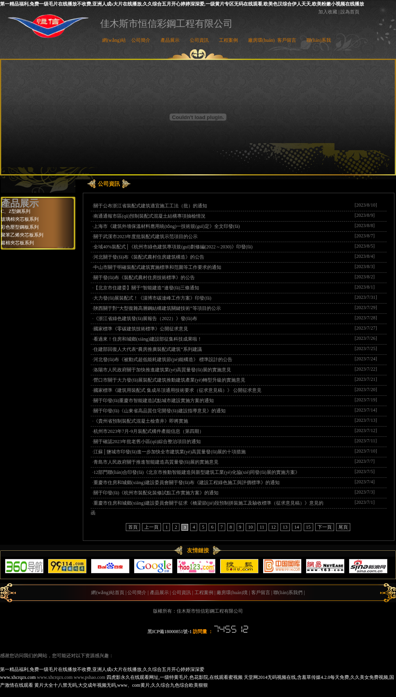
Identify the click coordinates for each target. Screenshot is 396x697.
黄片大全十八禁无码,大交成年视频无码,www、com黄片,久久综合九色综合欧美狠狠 (121, 685)
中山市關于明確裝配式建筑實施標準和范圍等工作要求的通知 (157, 267)
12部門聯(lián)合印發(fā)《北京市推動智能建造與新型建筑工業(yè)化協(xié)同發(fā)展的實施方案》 (196, 472)
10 (250, 527)
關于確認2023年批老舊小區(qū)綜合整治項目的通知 (147, 441)
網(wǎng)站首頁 (107, 592)
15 (308, 527)
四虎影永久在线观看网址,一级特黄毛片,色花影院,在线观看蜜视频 (174, 677)
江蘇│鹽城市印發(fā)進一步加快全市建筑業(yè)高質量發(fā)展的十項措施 (169, 452)
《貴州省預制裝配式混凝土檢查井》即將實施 (140, 421)
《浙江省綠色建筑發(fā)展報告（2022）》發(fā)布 (145, 318)
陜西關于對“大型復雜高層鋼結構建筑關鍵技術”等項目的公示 (157, 308)
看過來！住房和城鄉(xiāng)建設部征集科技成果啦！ (147, 339)
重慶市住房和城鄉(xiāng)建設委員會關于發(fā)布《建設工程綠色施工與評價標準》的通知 (186, 482)
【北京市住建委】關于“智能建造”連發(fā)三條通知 (146, 288)
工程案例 (228, 40)
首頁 (133, 527)
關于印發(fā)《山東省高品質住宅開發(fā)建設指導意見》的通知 (159, 411)
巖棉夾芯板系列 (17, 243)
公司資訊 (199, 40)
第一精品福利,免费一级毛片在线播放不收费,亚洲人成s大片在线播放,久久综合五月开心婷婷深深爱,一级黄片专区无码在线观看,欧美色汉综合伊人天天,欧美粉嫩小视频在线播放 (182, 4)
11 (262, 527)
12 (273, 527)
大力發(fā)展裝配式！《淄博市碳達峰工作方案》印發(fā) (152, 298)
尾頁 (343, 527)
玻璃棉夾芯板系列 (20, 219)
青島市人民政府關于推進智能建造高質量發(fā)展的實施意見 (156, 462)
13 (285, 527)
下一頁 (325, 527)
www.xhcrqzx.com (18, 677)
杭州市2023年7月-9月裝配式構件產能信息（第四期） (148, 431)
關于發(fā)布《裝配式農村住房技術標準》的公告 (144, 277)
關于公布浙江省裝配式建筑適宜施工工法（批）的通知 (150, 206)
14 (296, 527)
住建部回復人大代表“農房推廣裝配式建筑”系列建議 (147, 349)
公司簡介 (140, 40)
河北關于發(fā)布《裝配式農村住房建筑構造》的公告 (148, 257)
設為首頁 (349, 12)
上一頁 (151, 527)
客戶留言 (286, 40)
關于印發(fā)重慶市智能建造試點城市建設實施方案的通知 (153, 400)
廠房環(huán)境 (232, 592)
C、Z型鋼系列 (15, 211)
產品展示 (170, 40)
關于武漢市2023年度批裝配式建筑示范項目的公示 (145, 236)
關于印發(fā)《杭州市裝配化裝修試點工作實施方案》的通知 (156, 493)
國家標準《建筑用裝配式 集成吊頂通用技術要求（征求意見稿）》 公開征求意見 (177, 390)
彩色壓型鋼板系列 (20, 227)
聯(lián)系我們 (288, 592)
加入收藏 (327, 12)
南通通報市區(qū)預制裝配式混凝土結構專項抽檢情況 (149, 216)
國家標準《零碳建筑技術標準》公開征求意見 (140, 329)
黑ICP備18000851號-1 (170, 631)
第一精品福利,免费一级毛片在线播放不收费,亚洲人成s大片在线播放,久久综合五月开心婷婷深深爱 (102, 669)
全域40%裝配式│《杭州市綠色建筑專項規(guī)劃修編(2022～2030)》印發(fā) (172, 247)
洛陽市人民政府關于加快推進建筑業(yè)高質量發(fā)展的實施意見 (162, 370)
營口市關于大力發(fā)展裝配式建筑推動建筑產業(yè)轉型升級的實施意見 (169, 380)
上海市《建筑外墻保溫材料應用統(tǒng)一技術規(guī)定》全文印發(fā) (166, 226)
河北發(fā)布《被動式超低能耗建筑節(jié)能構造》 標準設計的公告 (162, 359)
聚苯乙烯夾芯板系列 (22, 235)
